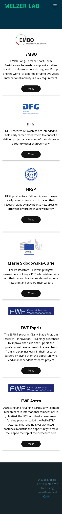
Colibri (47, 496)
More (31, 88)
